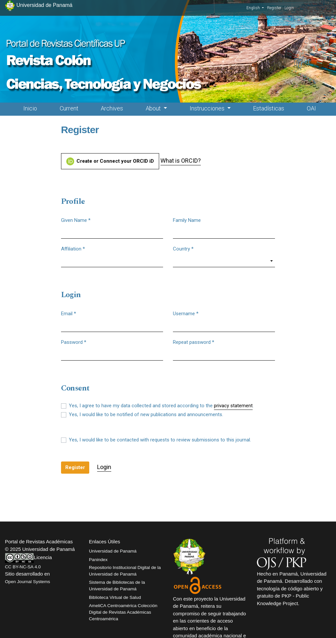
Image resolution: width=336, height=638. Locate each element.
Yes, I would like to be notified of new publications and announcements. (146, 414)
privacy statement (233, 406)
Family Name (187, 220)
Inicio (30, 108)
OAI (311, 108)
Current (69, 108)
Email (68, 313)
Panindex (98, 559)
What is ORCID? (180, 160)
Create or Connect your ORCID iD (110, 161)
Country (183, 248)
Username (186, 313)
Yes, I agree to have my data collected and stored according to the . (161, 406)
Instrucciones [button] (208, 108)
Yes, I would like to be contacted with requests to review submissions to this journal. (160, 440)
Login (289, 8)
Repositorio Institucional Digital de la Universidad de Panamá (125, 571)
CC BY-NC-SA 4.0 (23, 566)
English (255, 7)
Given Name (76, 220)
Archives (112, 108)
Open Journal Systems (27, 581)
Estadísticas (268, 108)
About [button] (154, 108)
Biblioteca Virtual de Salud (115, 597)
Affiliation (73, 248)
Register (274, 8)
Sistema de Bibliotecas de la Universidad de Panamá (117, 585)
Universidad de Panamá (112, 551)
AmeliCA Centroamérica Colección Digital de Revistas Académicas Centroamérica (123, 612)
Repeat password (193, 342)
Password (73, 342)
